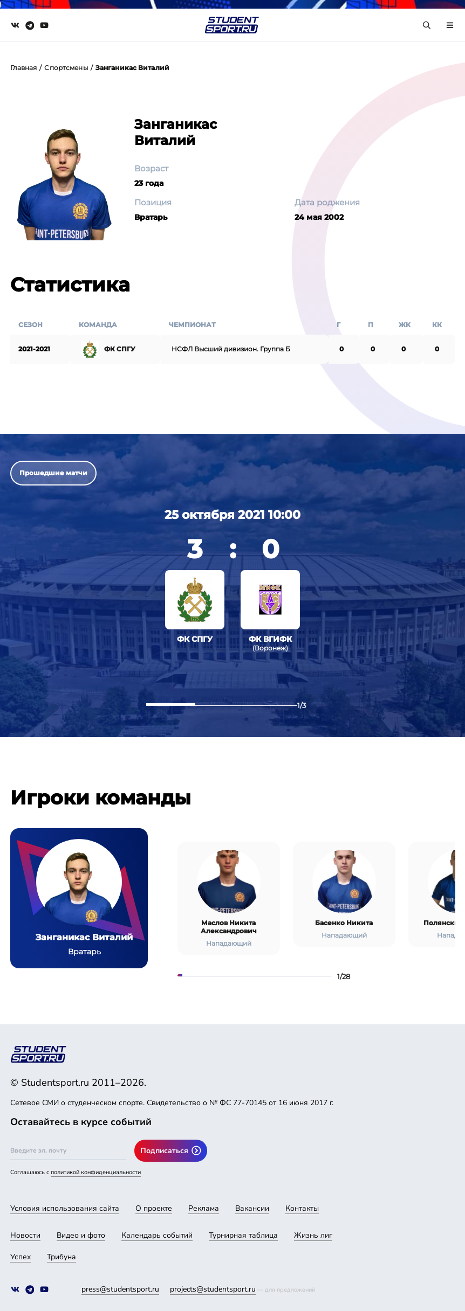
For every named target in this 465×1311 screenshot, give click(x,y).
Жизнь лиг (313, 1235)
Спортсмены (65, 68)
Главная (23, 68)
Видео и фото (81, 1235)
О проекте (153, 1208)
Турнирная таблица (243, 1235)
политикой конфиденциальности (96, 1172)
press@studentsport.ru (120, 1289)
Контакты (302, 1208)
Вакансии (252, 1208)
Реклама (203, 1208)
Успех (20, 1257)
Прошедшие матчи (53, 473)
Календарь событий (157, 1235)
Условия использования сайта (64, 1208)
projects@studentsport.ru (213, 1289)
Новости (25, 1235)
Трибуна (61, 1257)
